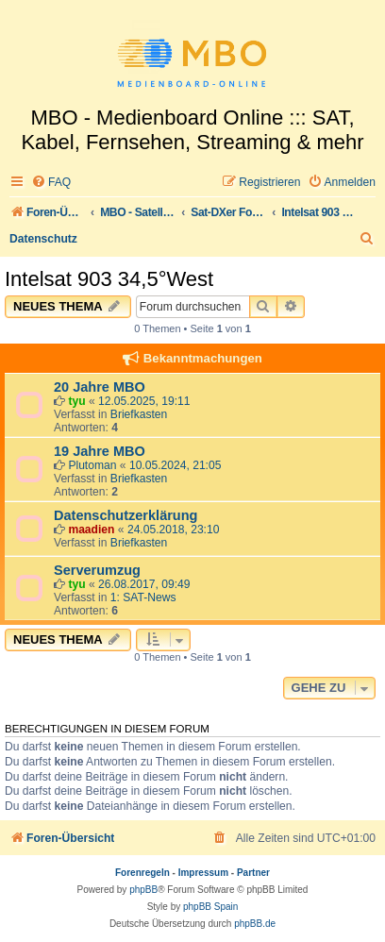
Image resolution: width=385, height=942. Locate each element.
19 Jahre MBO (99, 451)
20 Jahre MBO (99, 387)
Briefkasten (139, 414)
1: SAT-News (143, 597)
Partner (253, 872)
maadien (91, 529)
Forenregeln (142, 872)
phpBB (143, 889)
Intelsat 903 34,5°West (109, 279)
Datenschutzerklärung (125, 515)
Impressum (203, 872)
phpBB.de (255, 923)
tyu (76, 401)
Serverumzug (97, 570)
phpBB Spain (210, 906)
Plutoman (92, 465)
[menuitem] (51, 182)
